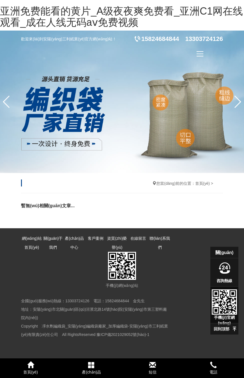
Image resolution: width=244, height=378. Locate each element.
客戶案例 (95, 238)
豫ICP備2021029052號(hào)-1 (122, 334)
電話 (213, 367)
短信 (152, 367)
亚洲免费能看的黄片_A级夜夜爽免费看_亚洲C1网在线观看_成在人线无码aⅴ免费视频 (121, 16)
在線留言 (138, 238)
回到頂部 (221, 329)
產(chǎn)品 (91, 367)
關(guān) (224, 252)
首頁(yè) (202, 183)
